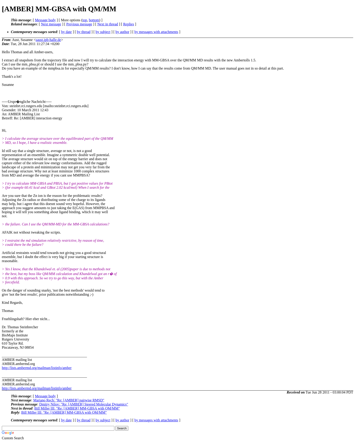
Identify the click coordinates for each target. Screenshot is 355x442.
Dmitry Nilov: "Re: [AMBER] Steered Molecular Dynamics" (83, 404)
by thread (84, 32)
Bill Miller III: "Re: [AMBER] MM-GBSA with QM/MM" (77, 408)
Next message (51, 24)
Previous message (79, 24)
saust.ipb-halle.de (48, 40)
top (84, 20)
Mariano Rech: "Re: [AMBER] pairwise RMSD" (68, 400)
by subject (103, 32)
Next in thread (107, 24)
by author (122, 32)
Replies (128, 24)
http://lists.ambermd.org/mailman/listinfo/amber (37, 368)
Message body (45, 20)
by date (66, 32)
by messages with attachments (156, 32)
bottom (94, 20)
